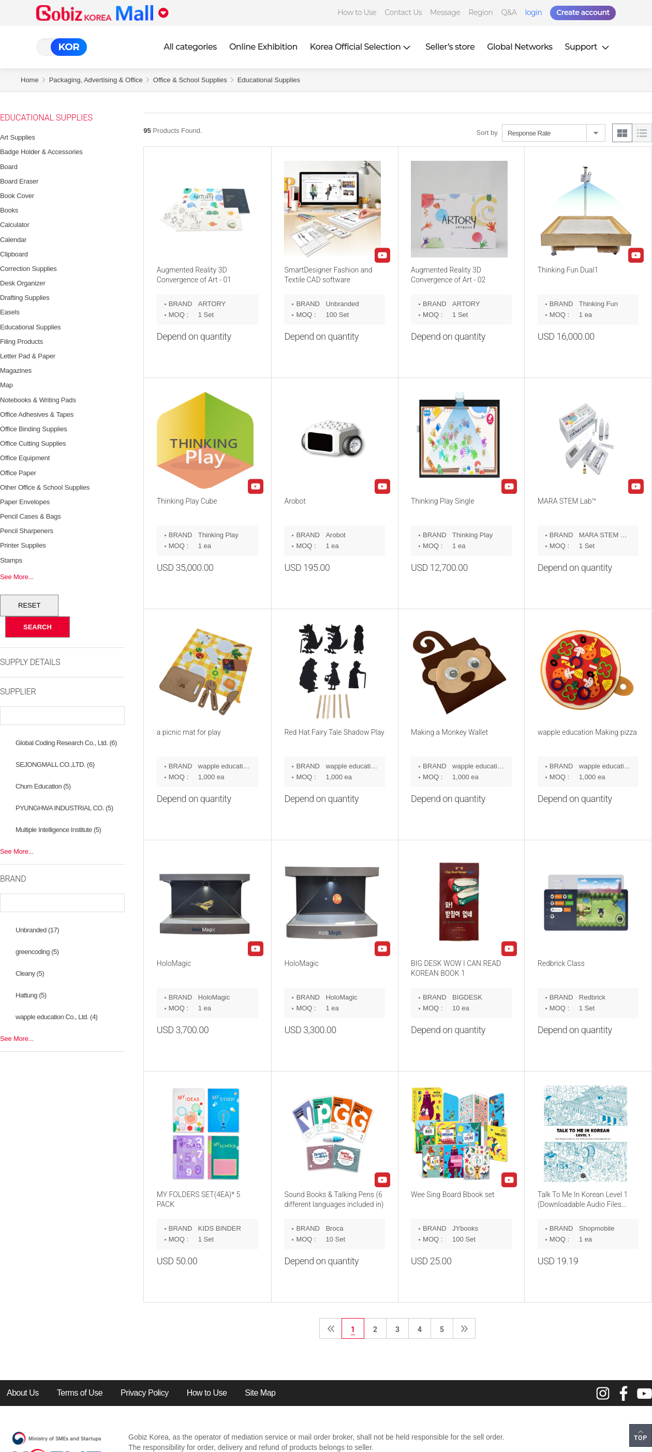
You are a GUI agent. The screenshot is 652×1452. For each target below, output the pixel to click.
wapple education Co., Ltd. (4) (56, 1017)
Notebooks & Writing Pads (38, 400)
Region (480, 12)
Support (588, 47)
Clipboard (14, 254)
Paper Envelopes (25, 502)
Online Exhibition (263, 47)
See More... (17, 577)
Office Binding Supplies (33, 429)
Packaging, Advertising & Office (96, 80)
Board (9, 167)
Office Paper (18, 473)
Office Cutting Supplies (33, 443)
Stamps (11, 560)
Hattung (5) (31, 995)
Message (445, 12)
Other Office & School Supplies (45, 487)
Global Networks (519, 47)
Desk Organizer (23, 283)
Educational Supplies (269, 80)
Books (9, 210)
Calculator (14, 225)
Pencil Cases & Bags (30, 516)
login (533, 12)
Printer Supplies (23, 545)
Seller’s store (450, 47)
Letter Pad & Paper (27, 356)
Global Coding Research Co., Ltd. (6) (66, 743)
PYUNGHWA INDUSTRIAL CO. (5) (64, 808)
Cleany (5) (30, 973)
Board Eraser (19, 181)
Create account (583, 12)
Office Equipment (25, 458)
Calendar (13, 240)
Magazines (16, 370)
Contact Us (403, 12)
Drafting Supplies (25, 297)
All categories (190, 47)
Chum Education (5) (43, 786)
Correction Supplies (28, 269)
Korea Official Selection (361, 47)
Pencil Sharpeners (26, 531)
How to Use (356, 12)
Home (30, 80)
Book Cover (17, 196)
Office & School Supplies (190, 80)
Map (6, 385)
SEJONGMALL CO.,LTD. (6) (55, 764)
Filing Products (21, 341)
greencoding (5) (37, 952)
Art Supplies (17, 137)
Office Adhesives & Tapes (36, 414)
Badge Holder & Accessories (41, 152)
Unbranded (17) (37, 930)
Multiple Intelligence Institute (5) (58, 830)
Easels (10, 312)
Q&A (509, 12)
